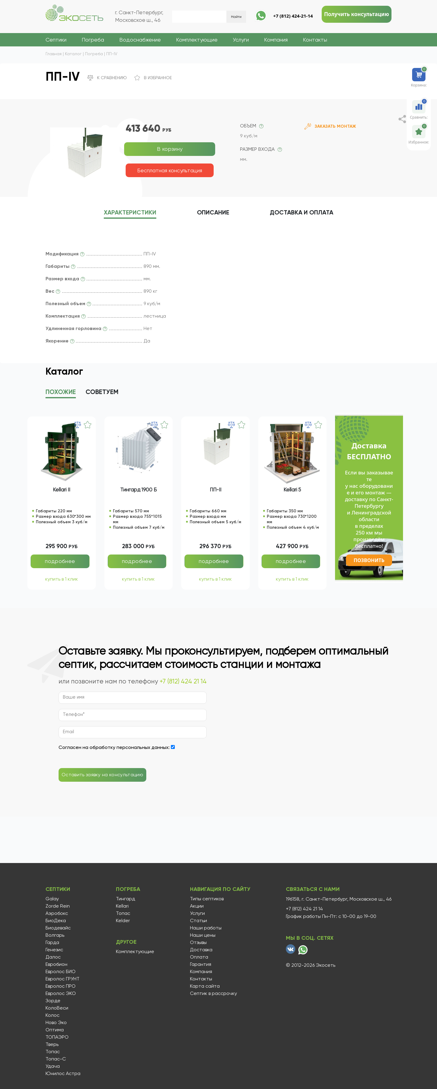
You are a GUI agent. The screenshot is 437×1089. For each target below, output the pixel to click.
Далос (53, 957)
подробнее (60, 561)
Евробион (56, 964)
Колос (52, 1015)
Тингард (125, 898)
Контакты (315, 39)
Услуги (241, 39)
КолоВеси (57, 1008)
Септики (56, 39)
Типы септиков (207, 898)
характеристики (130, 212)
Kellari (122, 906)
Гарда (52, 942)
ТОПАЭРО (57, 1037)
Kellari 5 (292, 490)
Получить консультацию (356, 14)
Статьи (198, 920)
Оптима (55, 1029)
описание (213, 212)
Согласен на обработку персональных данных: (114, 747)
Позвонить (369, 560)
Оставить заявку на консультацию (102, 774)
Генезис (54, 949)
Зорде (53, 1000)
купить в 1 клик (61, 579)
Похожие (61, 392)
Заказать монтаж (330, 126)
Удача (53, 1066)
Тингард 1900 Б (138, 490)
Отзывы (198, 942)
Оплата (199, 957)
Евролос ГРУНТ (63, 978)
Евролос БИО (61, 971)
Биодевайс (58, 927)
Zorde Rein (58, 906)
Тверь (52, 1044)
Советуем (102, 392)
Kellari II (61, 490)
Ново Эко (56, 1022)
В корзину (169, 149)
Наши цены (202, 935)
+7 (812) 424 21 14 (183, 681)
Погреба (93, 39)
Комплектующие (197, 39)
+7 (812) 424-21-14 (293, 16)
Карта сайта (205, 986)
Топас (53, 1051)
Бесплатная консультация (169, 170)
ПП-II (215, 490)
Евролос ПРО (61, 986)
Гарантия (200, 964)
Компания (276, 39)
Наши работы (206, 927)
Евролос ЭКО (61, 993)
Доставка (301, 212)
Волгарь (55, 935)
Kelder (123, 920)
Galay (52, 898)
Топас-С (56, 1059)
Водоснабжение (140, 39)
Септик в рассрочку (213, 993)
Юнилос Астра (63, 1073)
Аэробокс (57, 913)
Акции (197, 906)
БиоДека (56, 920)
